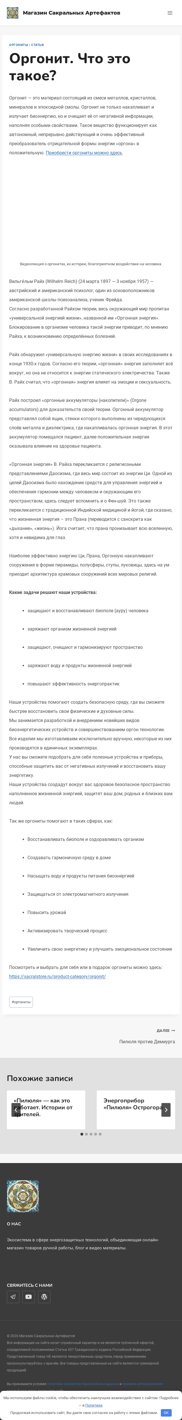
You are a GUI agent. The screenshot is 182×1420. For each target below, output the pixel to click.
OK (166, 1413)
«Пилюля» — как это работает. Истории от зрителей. (43, 1107)
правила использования (142, 1384)
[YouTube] (28, 1297)
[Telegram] (13, 1297)
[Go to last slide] (16, 1110)
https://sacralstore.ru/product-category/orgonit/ (57, 976)
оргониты (21, 1002)
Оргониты (18, 45)
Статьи (37, 45)
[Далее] (166, 1110)
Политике (93, 1405)
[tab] (81, 1134)
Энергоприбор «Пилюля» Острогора (133, 1104)
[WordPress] (44, 1297)
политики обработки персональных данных (83, 1384)
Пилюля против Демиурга (135, 1035)
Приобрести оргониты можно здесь (84, 152)
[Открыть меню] (170, 12)
